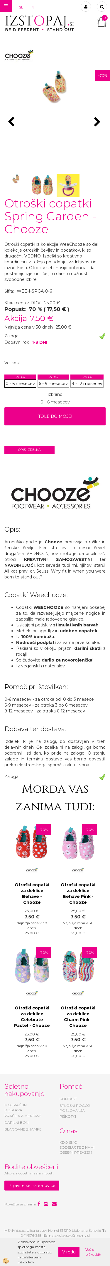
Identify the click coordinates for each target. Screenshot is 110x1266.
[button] (98, 122)
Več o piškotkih (93, 1252)
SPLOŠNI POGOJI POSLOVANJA (75, 1108)
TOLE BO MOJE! (55, 416)
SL (21, 7)
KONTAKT (68, 1099)
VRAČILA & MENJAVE (23, 1116)
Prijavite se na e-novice (31, 1185)
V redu (69, 1252)
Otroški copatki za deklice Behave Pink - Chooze (78, 893)
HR (31, 7)
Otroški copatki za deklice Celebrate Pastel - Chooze (32, 1016)
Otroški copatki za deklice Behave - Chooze (32, 893)
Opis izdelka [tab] (29, 450)
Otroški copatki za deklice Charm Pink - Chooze (78, 1016)
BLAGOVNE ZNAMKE (23, 1129)
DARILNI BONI (16, 1122)
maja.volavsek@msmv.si (69, 1235)
